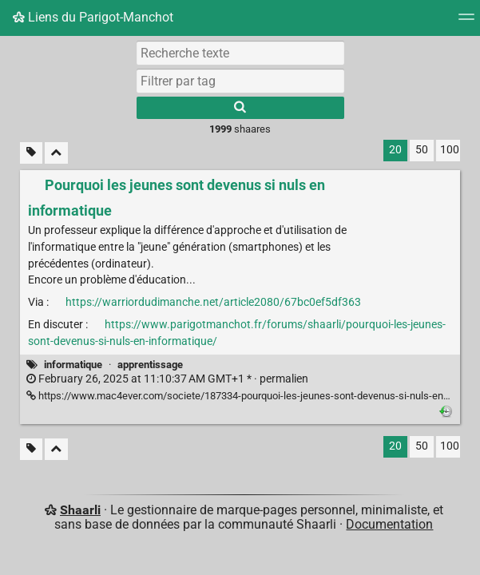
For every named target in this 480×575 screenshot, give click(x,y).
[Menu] (466, 22)
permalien (167, 379)
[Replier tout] (56, 153)
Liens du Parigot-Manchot (93, 17)
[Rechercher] (240, 108)
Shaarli (80, 510)
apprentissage (150, 365)
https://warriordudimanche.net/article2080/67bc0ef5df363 (213, 302)
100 (449, 150)
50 (421, 150)
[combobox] (240, 81)
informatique (73, 365)
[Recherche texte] (240, 53)
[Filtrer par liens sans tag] (31, 153)
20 (395, 150)
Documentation (389, 524)
